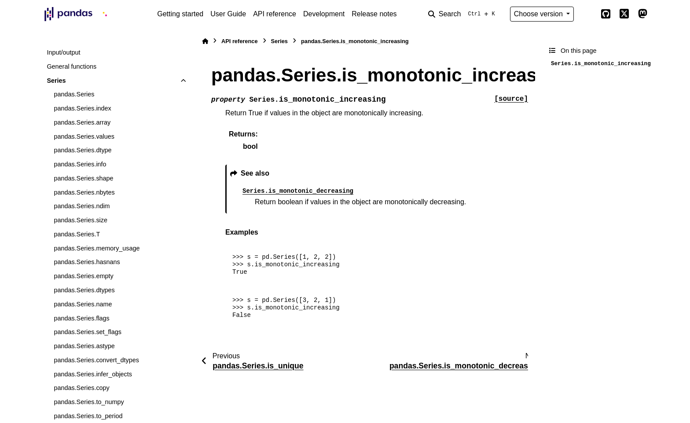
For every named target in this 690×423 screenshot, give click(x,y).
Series (56, 80)
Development (324, 14)
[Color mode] (587, 14)
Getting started (180, 14)
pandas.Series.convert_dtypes (96, 360)
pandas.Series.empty (83, 276)
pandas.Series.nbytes (84, 192)
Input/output (63, 52)
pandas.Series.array (82, 122)
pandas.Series (74, 94)
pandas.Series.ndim (82, 206)
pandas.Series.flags (81, 318)
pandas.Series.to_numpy (89, 401)
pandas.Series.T (77, 234)
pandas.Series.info (80, 164)
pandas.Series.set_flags (87, 331)
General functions (71, 66)
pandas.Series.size (80, 220)
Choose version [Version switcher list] (539, 14)
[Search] (463, 14)
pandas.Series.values (84, 136)
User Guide (228, 14)
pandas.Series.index (82, 108)
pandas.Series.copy (81, 387)
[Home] (205, 41)
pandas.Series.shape (83, 178)
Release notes (374, 14)
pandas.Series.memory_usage (96, 248)
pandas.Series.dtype (82, 150)
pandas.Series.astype (84, 345)
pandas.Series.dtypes (84, 290)
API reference (274, 14)
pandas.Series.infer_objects (93, 374)
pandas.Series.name (83, 304)
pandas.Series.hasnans (87, 261)
